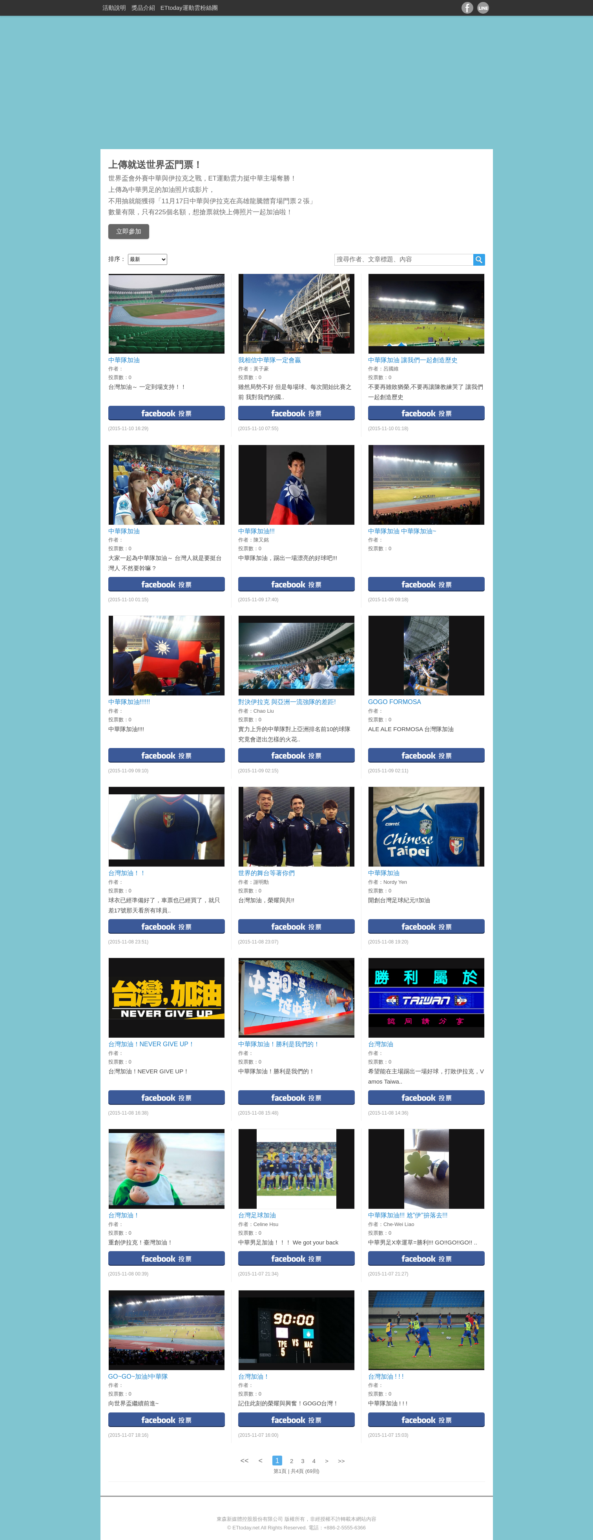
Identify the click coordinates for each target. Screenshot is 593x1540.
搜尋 (479, 260)
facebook (166, 413)
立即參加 (128, 231)
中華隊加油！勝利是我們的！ (279, 1044)
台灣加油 (380, 1044)
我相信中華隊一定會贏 (269, 360)
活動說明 (114, 7)
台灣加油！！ (127, 873)
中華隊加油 (124, 360)
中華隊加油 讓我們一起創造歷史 (413, 360)
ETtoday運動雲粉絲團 (189, 7)
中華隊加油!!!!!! (129, 702)
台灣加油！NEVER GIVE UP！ (151, 1044)
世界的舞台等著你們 (266, 873)
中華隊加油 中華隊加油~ (402, 531)
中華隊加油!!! (256, 531)
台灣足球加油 (257, 1215)
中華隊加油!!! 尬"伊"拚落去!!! (407, 1215)
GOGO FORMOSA (394, 702)
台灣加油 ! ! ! (386, 1376)
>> (341, 1461)
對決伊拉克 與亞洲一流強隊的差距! (287, 702)
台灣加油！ (124, 1215)
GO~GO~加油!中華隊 (138, 1376)
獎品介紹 (143, 7)
